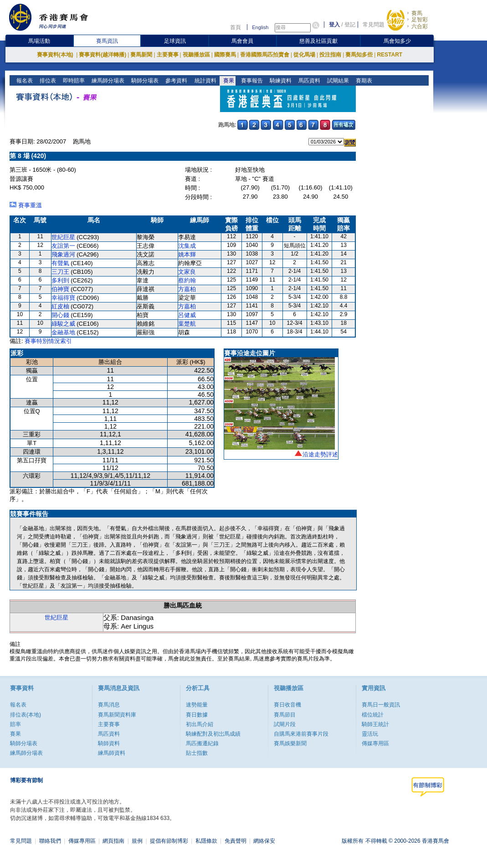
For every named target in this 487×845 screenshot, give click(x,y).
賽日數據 (197, 715)
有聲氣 (60, 263)
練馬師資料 (111, 753)
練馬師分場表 (107, 80)
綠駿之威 (63, 323)
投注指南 (330, 54)
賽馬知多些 (359, 54)
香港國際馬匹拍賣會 (264, 54)
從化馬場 (304, 54)
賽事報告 (250, 80)
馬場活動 (39, 41)
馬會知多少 (397, 41)
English (260, 27)
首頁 (235, 27)
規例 (137, 841)
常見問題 (373, 24)
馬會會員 (242, 41)
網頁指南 (113, 841)
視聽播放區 (196, 54)
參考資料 (175, 80)
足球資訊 (175, 41)
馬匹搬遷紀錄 (202, 743)
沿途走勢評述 (320, 454)
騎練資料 (279, 80)
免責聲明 (235, 841)
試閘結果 (337, 80)
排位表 (47, 80)
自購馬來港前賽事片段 (301, 734)
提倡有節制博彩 (169, 841)
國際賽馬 (225, 54)
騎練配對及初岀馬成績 (213, 734)
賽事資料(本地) (56, 54)
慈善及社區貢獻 (318, 41)
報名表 (24, 80)
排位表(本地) (25, 715)
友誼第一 (63, 245)
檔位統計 (373, 715)
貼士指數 (197, 753)
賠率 (15, 724)
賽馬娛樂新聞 (290, 743)
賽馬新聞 (141, 54)
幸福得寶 (63, 297)
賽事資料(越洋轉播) (102, 54)
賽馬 (416, 13)
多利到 (60, 280)
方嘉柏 (187, 289)
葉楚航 (187, 323)
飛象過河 (63, 254)
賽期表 (363, 80)
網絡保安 (264, 841)
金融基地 (63, 332)
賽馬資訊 (107, 41)
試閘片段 (285, 724)
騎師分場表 (144, 80)
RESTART (389, 54)
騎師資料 (109, 743)
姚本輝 (187, 254)
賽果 (227, 80)
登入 (334, 24)
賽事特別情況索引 (48, 341)
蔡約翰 (187, 280)
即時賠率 (73, 80)
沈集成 (187, 245)
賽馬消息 (109, 705)
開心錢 (60, 315)
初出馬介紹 (199, 724)
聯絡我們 (50, 841)
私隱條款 (206, 841)
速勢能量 (197, 705)
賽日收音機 (287, 705)
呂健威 (187, 315)
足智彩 (419, 19)
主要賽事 (168, 54)
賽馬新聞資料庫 (117, 715)
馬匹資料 (308, 80)
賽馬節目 (285, 715)
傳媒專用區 (375, 743)
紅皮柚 (60, 306)
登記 (349, 24)
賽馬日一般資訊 (381, 705)
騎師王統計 (375, 724)
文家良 (187, 271)
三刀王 (60, 271)
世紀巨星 (63, 237)
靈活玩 (370, 734)
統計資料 (204, 80)
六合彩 (419, 26)
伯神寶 (60, 289)
